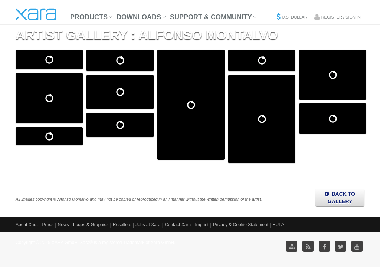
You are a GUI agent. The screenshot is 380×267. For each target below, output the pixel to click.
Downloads (139, 17)
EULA (278, 224)
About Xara (27, 224)
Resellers (122, 224)
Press (47, 224)
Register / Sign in (341, 17)
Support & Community (211, 17)
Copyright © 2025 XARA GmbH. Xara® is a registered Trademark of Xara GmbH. (96, 242)
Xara (36, 14)
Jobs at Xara (147, 224)
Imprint (202, 224)
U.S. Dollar (294, 17)
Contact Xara (178, 224)
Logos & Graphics (90, 224)
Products (89, 17)
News (63, 224)
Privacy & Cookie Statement (240, 224)
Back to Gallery (340, 197)
